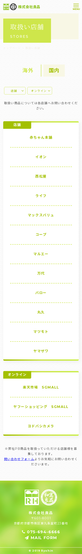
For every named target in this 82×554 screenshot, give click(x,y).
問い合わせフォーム (19, 459)
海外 (27, 70)
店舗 (14, 91)
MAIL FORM (41, 537)
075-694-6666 (41, 532)
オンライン (39, 91)
